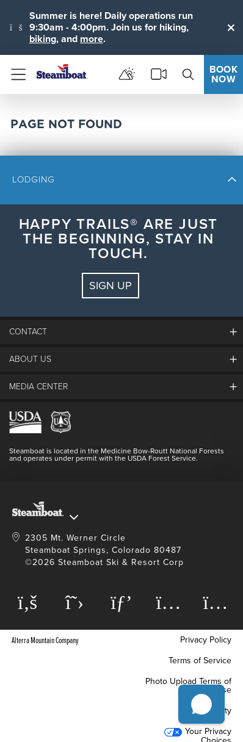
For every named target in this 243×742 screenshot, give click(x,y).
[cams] (158, 74)
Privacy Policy (205, 639)
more (91, 39)
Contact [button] (28, 331)
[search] (188, 74)
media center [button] (38, 386)
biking (42, 39)
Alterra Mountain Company (45, 640)
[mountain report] (127, 74)
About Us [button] (30, 359)
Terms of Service (200, 660)
